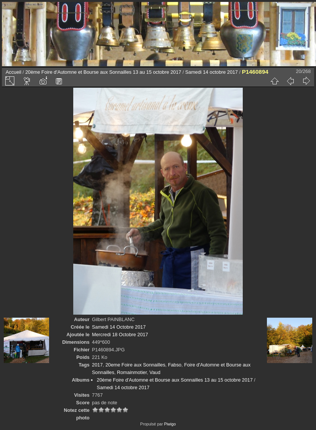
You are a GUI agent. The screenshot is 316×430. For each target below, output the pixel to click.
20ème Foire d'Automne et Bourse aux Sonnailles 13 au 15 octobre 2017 (103, 72)
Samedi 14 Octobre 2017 (119, 327)
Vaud (155, 372)
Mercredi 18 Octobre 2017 (120, 334)
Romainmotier (132, 372)
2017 (97, 365)
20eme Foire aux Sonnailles (135, 365)
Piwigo (170, 424)
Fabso (175, 365)
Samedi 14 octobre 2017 (211, 72)
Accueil (13, 72)
